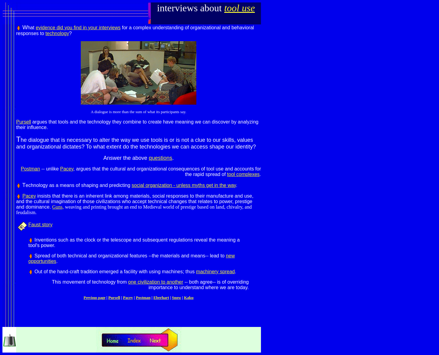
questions (160, 158)
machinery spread (215, 271)
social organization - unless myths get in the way (184, 185)
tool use (239, 7)
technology (57, 33)
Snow (176, 297)
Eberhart (161, 297)
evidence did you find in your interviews (78, 27)
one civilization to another (155, 282)
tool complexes (243, 174)
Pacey (66, 168)
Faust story (40, 224)
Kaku (189, 297)
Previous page (94, 298)
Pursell (23, 121)
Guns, (58, 207)
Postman (30, 168)
